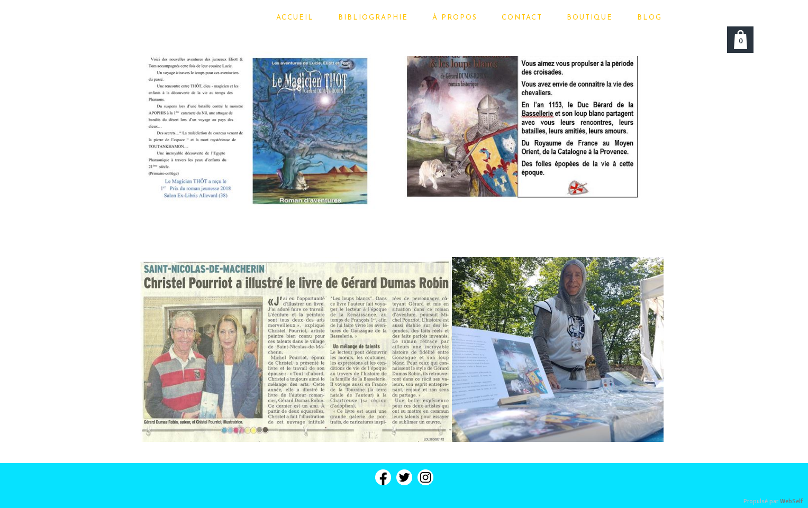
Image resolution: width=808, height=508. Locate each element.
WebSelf (791, 501)
